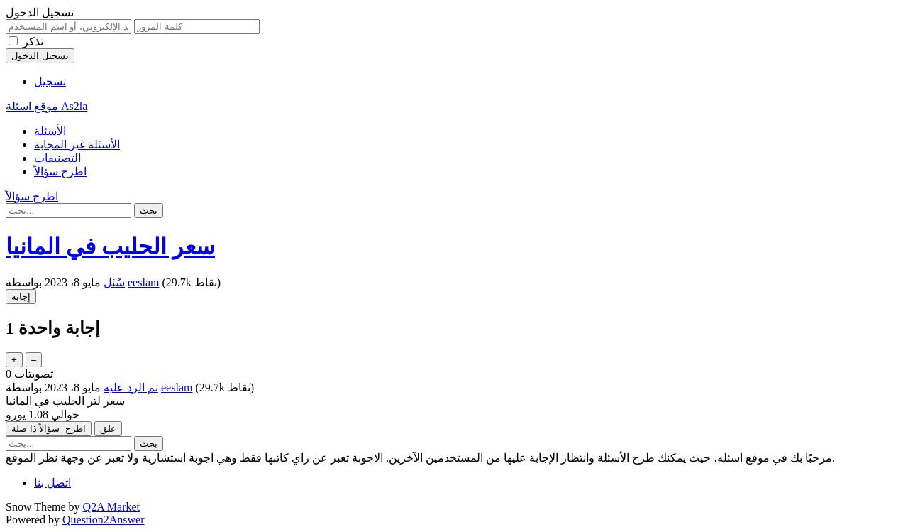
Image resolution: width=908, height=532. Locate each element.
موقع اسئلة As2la (46, 106)
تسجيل (50, 81)
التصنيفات (57, 158)
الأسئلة (50, 131)
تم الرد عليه (131, 387)
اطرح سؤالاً (60, 171)
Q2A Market (111, 507)
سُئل (114, 282)
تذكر (33, 42)
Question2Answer (103, 520)
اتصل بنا (52, 483)
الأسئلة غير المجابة (77, 145)
